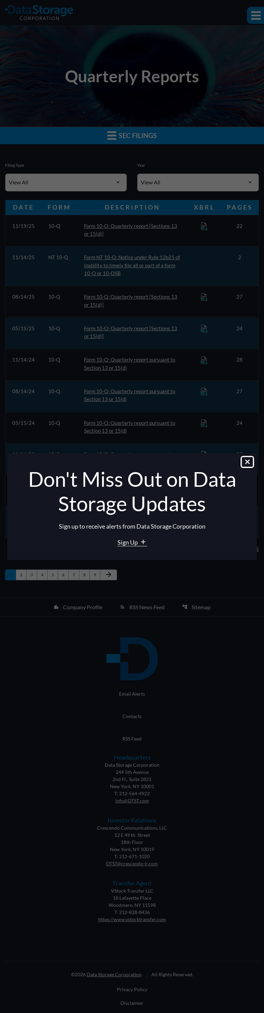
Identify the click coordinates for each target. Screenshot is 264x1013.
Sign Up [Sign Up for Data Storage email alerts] (128, 542)
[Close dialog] (247, 462)
